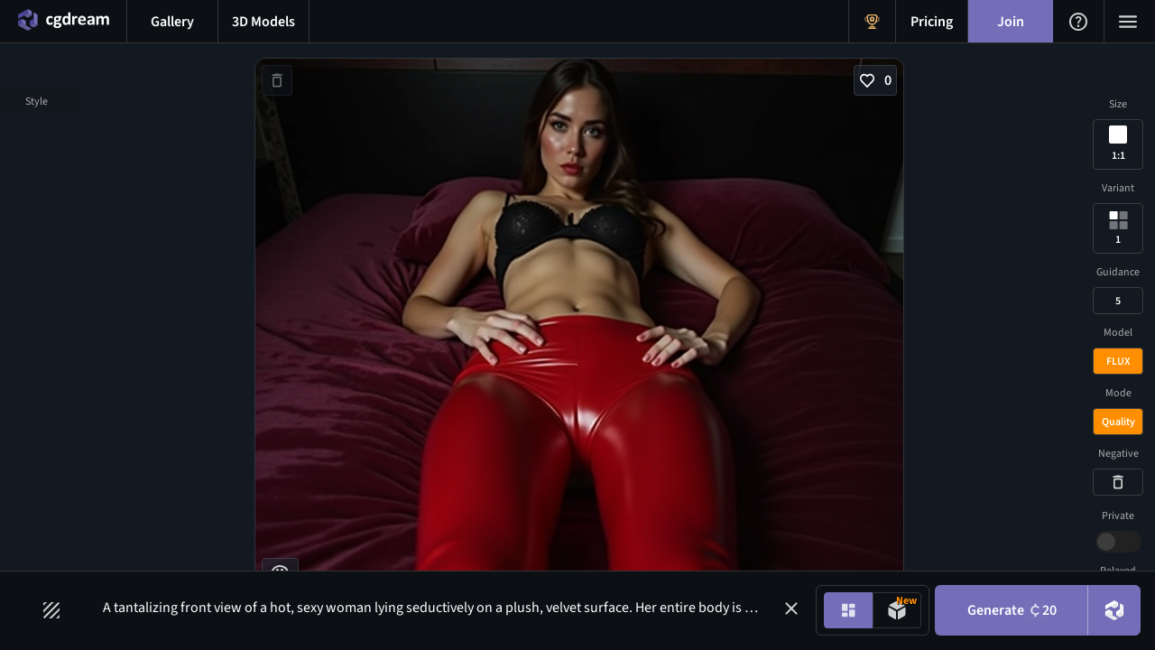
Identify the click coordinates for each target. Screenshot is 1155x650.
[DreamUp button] (1114, 610)
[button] (791, 608)
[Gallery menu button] (172, 21)
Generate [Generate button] (1012, 610)
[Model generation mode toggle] (897, 610)
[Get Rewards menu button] (872, 21)
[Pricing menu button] (931, 21)
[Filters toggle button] (51, 610)
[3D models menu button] (263, 21)
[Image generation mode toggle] (848, 610)
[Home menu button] (63, 21)
